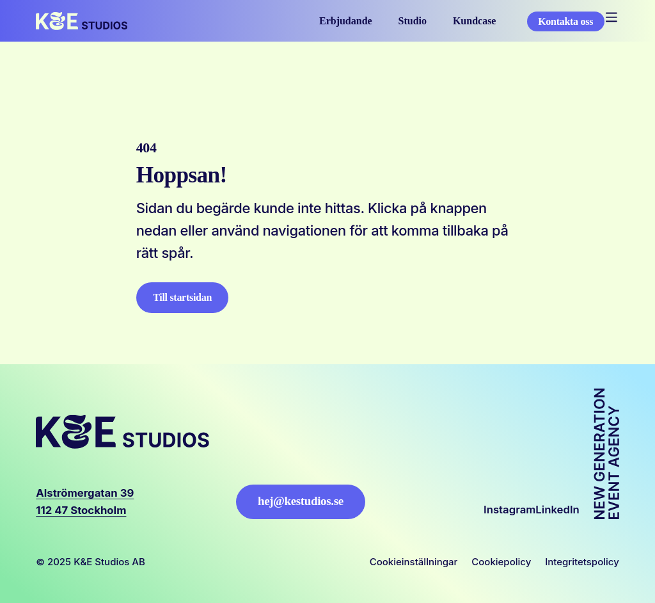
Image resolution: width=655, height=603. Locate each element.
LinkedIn (557, 509)
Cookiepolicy (501, 562)
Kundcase (474, 20)
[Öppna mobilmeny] (611, 17)
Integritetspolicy (582, 562)
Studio (413, 20)
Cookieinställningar (414, 562)
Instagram (509, 509)
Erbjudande (345, 20)
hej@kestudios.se (300, 501)
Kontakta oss (565, 21)
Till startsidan (182, 297)
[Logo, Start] (81, 21)
